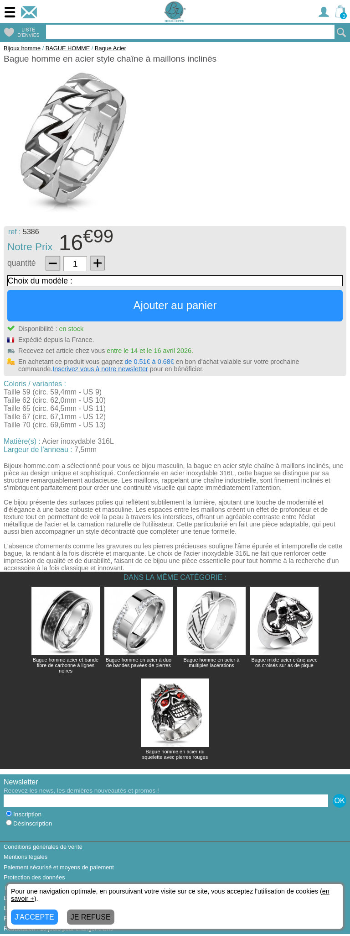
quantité (21, 263)
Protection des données (34, 877)
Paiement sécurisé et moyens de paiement (59, 867)
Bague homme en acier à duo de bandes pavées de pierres (138, 662)
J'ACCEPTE (34, 917)
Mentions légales (25, 856)
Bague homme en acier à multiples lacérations (212, 662)
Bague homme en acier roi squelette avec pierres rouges (175, 754)
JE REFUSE (91, 917)
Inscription (23, 814)
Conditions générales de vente (43, 846)
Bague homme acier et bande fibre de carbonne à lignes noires (65, 665)
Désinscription (29, 823)
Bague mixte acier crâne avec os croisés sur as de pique (285, 662)
